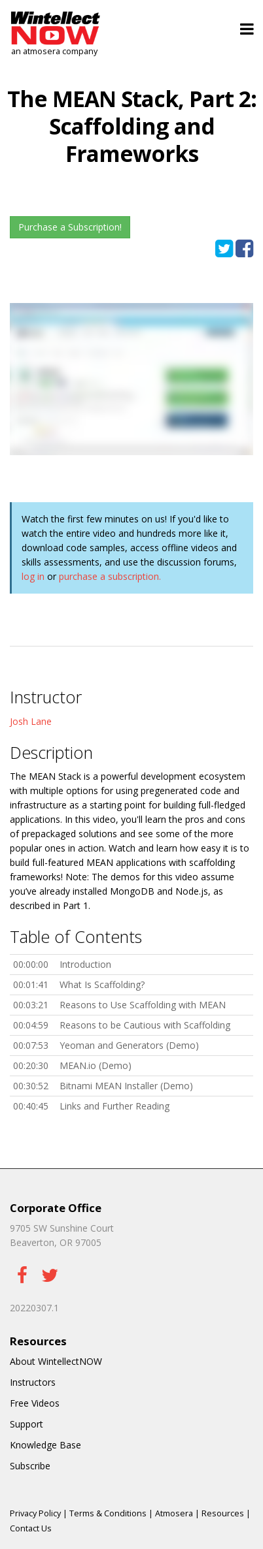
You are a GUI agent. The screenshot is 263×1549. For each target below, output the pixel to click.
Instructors (33, 1382)
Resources (223, 1513)
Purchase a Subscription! (70, 227)
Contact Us (31, 1528)
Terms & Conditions (108, 1513)
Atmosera (174, 1513)
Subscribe (30, 1466)
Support (26, 1424)
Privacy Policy (35, 1513)
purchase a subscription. (110, 576)
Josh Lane (31, 721)
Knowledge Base (45, 1445)
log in (33, 576)
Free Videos (35, 1403)
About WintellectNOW (56, 1361)
